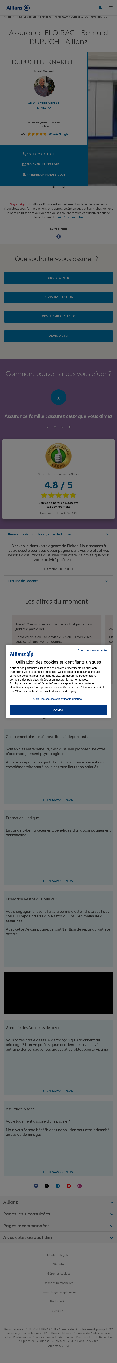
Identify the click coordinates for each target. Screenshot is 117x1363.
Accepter (58, 709)
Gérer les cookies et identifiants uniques (57, 698)
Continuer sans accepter (92, 650)
